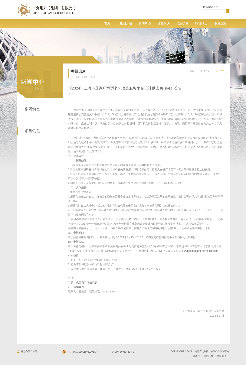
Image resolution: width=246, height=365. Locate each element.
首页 (107, 23)
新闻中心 (145, 23)
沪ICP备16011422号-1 (123, 351)
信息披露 (182, 23)
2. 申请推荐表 (76, 286)
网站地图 (208, 356)
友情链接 (221, 356)
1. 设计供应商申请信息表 (82, 282)
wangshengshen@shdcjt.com (201, 250)
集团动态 (32, 109)
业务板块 (164, 23)
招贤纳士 (201, 23)
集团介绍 (126, 23)
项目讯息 (32, 131)
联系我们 (195, 356)
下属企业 (220, 23)
